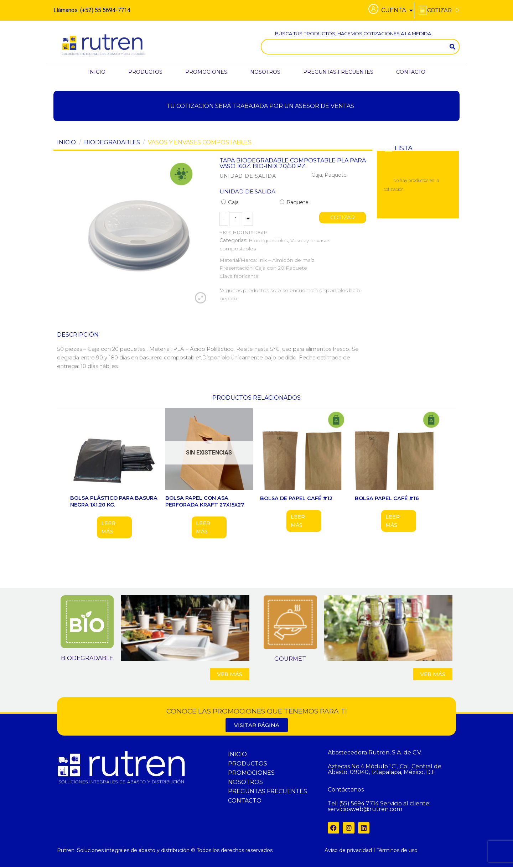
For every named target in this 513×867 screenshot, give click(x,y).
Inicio (66, 142)
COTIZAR (342, 217)
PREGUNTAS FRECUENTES (338, 72)
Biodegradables (112, 142)
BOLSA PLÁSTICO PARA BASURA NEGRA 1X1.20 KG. (113, 501)
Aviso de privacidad (348, 850)
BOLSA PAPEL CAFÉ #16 (387, 498)
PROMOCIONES (206, 72)
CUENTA (397, 10)
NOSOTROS (265, 72)
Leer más (108, 527)
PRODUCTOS (145, 72)
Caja (230, 202)
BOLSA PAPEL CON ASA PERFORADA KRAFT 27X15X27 (204, 501)
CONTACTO (410, 72)
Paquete (294, 202)
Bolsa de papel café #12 (296, 498)
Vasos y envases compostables (200, 142)
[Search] (452, 47)
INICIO (96, 72)
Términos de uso (397, 850)
